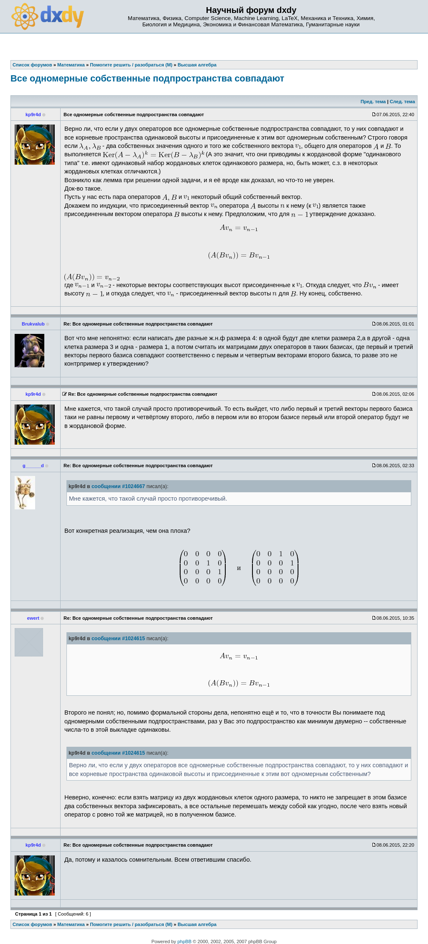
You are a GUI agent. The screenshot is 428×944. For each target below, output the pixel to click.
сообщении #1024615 (118, 638)
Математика (71, 924)
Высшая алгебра (197, 924)
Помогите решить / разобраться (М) (131, 924)
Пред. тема (373, 101)
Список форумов (32, 924)
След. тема (402, 101)
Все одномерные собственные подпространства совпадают (147, 78)
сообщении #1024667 (118, 486)
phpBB (185, 941)
